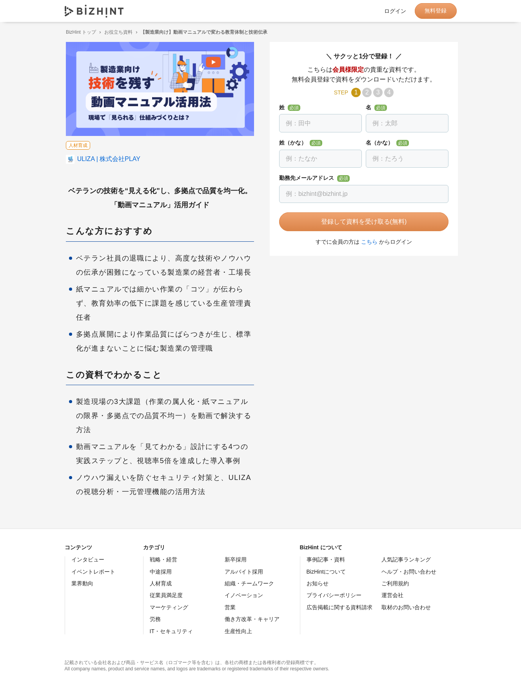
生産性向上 (238, 631)
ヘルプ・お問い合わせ (408, 572)
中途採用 (161, 572)
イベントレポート (93, 572)
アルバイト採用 (244, 572)
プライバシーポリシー (334, 595)
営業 (230, 607)
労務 (155, 619)
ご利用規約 (395, 583)
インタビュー (87, 559)
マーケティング (169, 607)
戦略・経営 (163, 559)
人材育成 (161, 583)
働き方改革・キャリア (252, 619)
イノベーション (244, 595)
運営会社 (392, 595)
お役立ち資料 (117, 32)
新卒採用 (236, 559)
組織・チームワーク (249, 583)
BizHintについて (326, 572)
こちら (368, 242)
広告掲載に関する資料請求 (339, 607)
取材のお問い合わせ (406, 607)
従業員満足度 (166, 595)
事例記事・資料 (326, 559)
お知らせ (318, 583)
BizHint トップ (80, 32)
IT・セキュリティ (171, 631)
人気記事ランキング (406, 559)
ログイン (395, 11)
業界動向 (82, 583)
